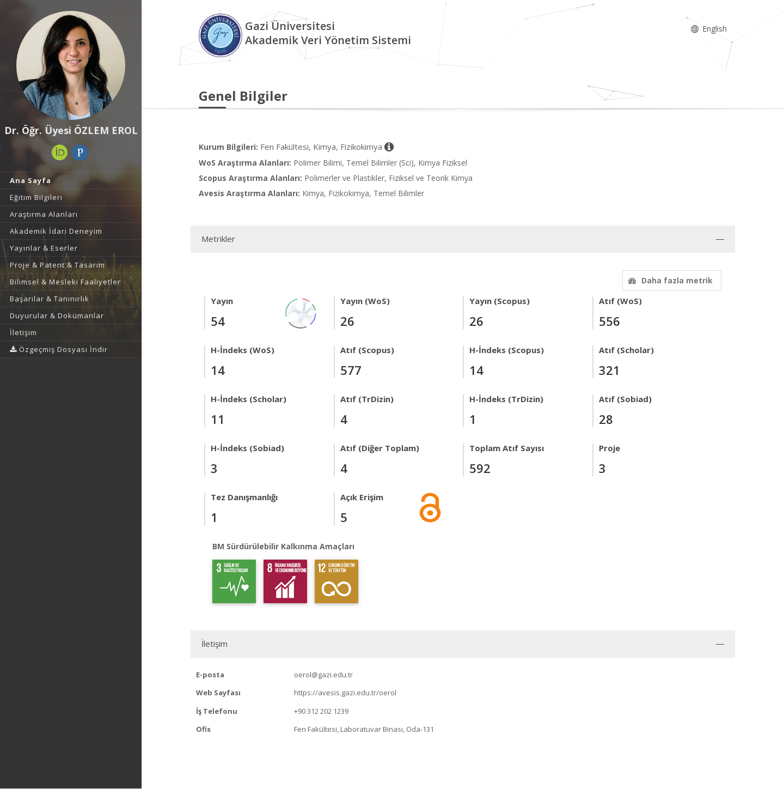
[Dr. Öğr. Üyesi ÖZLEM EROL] (71, 65)
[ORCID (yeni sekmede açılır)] (60, 152)
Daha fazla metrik (669, 280)
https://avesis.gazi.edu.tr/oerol (345, 692)
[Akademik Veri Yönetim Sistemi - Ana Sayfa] (222, 34)
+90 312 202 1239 (321, 711)
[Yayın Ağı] (301, 312)
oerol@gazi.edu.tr (323, 674)
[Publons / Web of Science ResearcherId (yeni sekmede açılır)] (80, 152)
